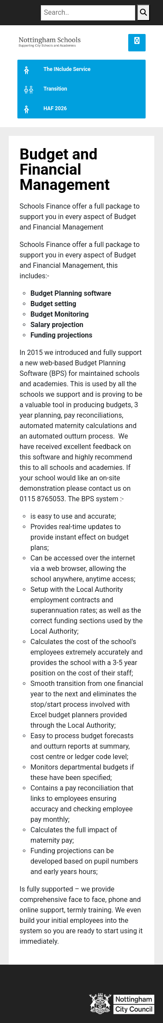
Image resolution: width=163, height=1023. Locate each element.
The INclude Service (53, 69)
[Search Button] (143, 12)
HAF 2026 (42, 108)
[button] (137, 42)
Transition (42, 89)
